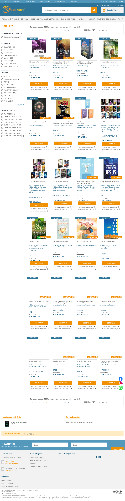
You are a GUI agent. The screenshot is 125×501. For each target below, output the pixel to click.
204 (65, 30)
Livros (81, 19)
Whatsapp (74, 1)
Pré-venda (71, 19)
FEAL (110, 190)
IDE (87, 129)
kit (25, 434)
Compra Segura (7, 483)
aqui (120, 1)
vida (30, 434)
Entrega (33, 463)
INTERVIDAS (110, 367)
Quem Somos (6, 480)
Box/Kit (92, 19)
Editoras (24, 19)
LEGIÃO (63, 128)
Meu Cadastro (45, 1)
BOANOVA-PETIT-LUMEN (110, 131)
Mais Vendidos (103, 19)
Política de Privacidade (9, 486)
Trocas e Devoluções (37, 457)
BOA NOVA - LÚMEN (39, 191)
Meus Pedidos (30, 1)
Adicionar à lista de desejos (38, 89)
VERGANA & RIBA (87, 68)
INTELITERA (110, 249)
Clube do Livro (36, 19)
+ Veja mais (20, 105)
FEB (39, 69)
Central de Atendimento (12, 1)
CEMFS (63, 249)
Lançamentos (49, 19)
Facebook (96, 457)
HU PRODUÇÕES (63, 308)
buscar (94, 10)
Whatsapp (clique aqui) (15, 468)
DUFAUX (63, 69)
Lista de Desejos (60, 1)
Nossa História (116, 19)
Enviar (115, 450)
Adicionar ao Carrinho (39, 87)
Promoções (61, 19)
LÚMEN (87, 368)
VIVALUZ (110, 69)
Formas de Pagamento (38, 460)
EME (38, 128)
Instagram (100, 457)
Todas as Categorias (10, 19)
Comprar (39, 84)
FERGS (60, 367)
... (61, 30)
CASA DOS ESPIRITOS (39, 368)
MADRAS (87, 308)
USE (87, 249)
